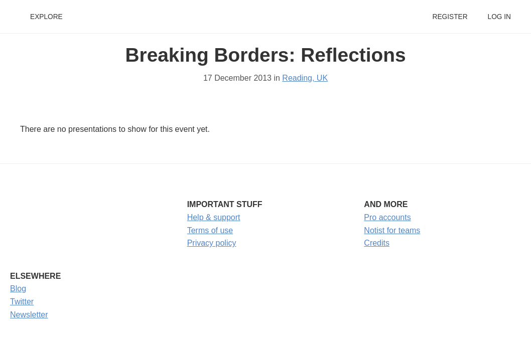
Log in (499, 17)
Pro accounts (387, 217)
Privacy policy (211, 243)
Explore (46, 17)
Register (449, 17)
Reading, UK (305, 78)
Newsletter (29, 314)
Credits (376, 243)
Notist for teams (392, 230)
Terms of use (210, 230)
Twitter (22, 301)
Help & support (213, 217)
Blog (18, 288)
